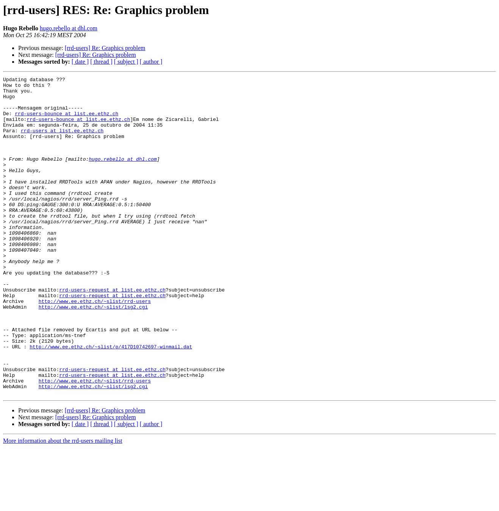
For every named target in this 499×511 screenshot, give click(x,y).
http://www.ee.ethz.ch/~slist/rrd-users (95, 346)
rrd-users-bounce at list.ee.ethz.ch (66, 121)
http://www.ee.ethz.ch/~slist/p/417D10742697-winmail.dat (111, 401)
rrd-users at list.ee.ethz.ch (62, 141)
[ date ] (80, 61)
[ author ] (151, 61)
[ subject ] (126, 61)
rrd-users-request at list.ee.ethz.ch (112, 332)
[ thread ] (101, 61)
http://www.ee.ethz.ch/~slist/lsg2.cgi (93, 353)
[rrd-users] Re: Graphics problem (105, 48)
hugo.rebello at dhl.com (68, 28)
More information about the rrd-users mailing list (62, 504)
